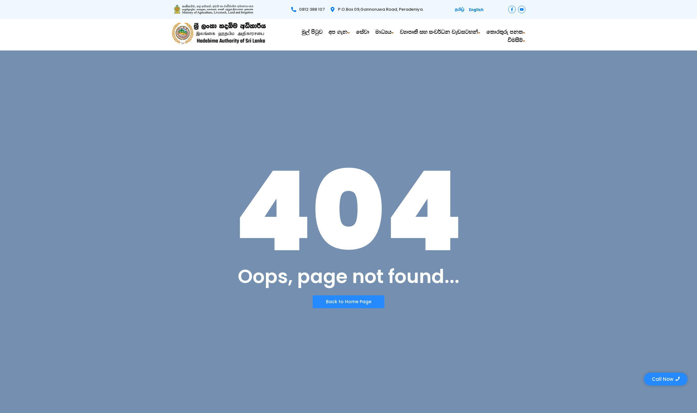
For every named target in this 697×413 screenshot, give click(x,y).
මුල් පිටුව (312, 34)
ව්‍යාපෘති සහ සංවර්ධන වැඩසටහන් (440, 34)
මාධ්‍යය (384, 34)
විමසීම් (516, 42)
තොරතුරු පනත (505, 34)
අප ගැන (339, 34)
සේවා (362, 34)
